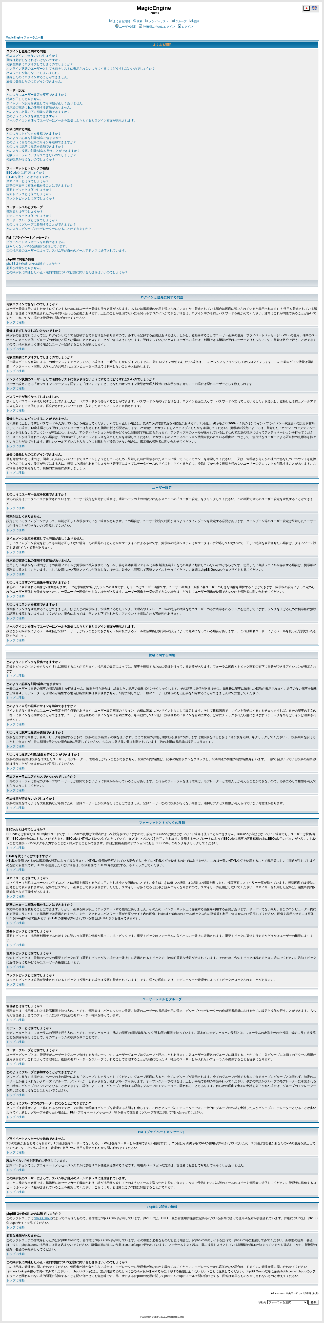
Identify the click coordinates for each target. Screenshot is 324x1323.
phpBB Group (43, 1218)
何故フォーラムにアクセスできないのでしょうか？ (41, 155)
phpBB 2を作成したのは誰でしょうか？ (33, 263)
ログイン (185, 26)
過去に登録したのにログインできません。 (35, 81)
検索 (137, 21)
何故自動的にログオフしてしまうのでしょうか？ (39, 64)
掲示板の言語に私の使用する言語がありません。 (39, 107)
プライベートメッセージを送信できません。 (36, 242)
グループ (179, 21)
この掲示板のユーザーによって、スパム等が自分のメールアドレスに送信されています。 (67, 250)
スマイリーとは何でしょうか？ (27, 181)
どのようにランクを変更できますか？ (32, 116)
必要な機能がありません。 (24, 268)
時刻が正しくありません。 (24, 99)
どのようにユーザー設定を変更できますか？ (36, 94)
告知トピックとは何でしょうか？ (29, 194)
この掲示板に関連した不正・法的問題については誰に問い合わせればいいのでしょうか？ (67, 272)
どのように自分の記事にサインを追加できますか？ (41, 142)
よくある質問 (119, 21)
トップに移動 (15, 322)
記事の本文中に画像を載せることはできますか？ (39, 185)
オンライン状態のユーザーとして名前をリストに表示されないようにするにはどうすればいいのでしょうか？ (80, 68)
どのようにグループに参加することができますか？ (41, 224)
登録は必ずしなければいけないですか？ (33, 60)
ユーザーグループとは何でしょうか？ (32, 220)
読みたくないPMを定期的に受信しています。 (37, 246)
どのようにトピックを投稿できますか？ (33, 133)
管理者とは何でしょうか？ (24, 211)
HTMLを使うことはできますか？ (28, 177)
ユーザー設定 (125, 26)
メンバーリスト (157, 21)
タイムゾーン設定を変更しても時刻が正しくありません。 (45, 103)
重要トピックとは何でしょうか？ (29, 190)
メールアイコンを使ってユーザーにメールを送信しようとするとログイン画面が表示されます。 (71, 120)
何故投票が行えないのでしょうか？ (30, 159)
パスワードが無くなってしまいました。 (33, 73)
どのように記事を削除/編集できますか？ (34, 138)
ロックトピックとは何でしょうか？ (30, 198)
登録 (194, 21)
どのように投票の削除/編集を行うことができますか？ (43, 151)
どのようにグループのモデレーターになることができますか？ (48, 229)
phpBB (155, 1316)
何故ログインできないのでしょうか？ (32, 55)
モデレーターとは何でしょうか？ (29, 216)
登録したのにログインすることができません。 (38, 77)
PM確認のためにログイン (157, 26)
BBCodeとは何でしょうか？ (25, 172)
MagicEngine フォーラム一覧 (24, 37)
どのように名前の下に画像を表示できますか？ (38, 112)
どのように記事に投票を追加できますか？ (35, 146)
